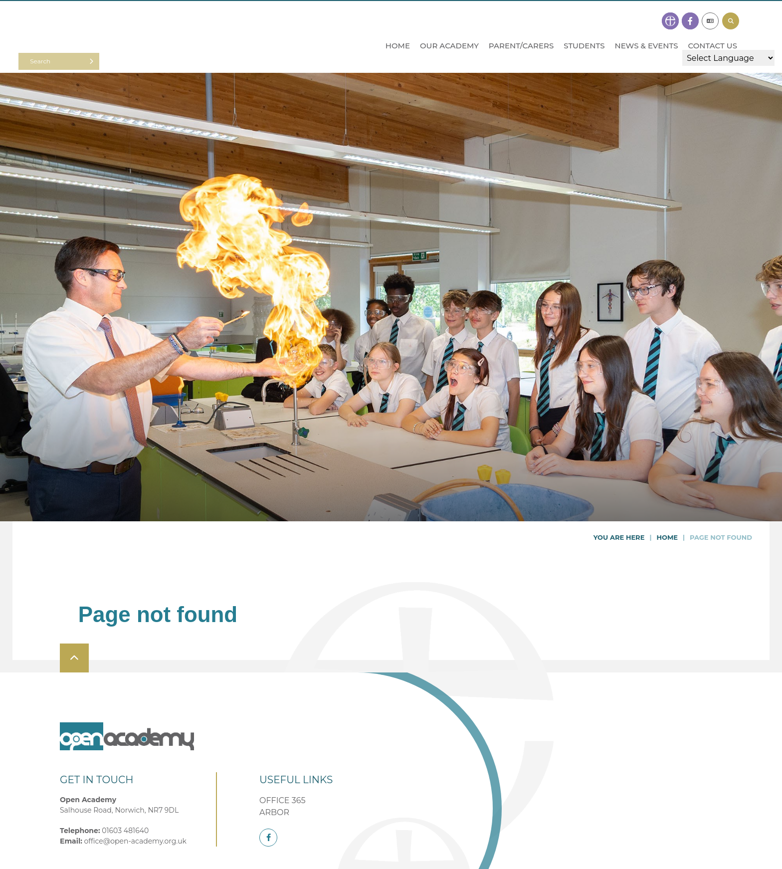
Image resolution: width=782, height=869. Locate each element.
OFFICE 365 (282, 800)
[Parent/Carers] (521, 25)
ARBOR (274, 812)
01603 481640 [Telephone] (125, 830)
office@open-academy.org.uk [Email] (135, 841)
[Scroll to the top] (74, 658)
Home (667, 537)
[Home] (109, 38)
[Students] (584, 25)
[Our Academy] (449, 25)
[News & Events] (646, 25)
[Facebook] (268, 838)
